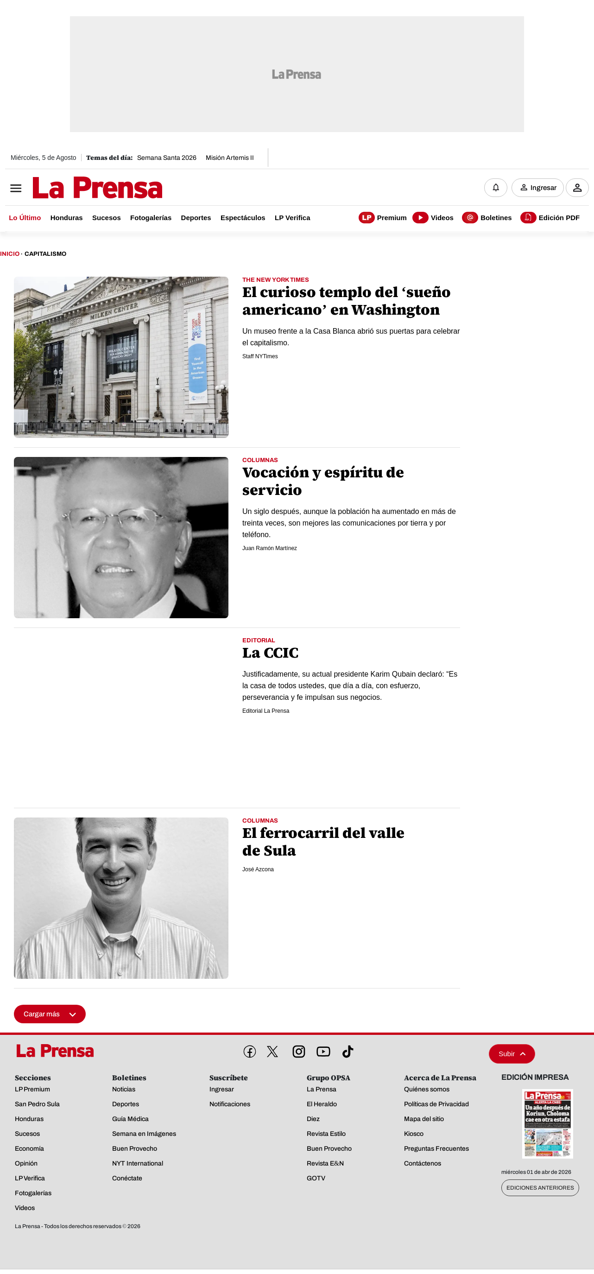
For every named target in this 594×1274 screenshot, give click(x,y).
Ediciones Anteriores (540, 1188)
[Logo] (74, 188)
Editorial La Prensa (265, 711)
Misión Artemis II (230, 157)
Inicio (9, 254)
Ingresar (543, 187)
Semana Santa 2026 (166, 157)
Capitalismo (45, 254)
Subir (512, 1054)
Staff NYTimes (260, 356)
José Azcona (258, 869)
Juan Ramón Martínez (269, 548)
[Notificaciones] (495, 187)
